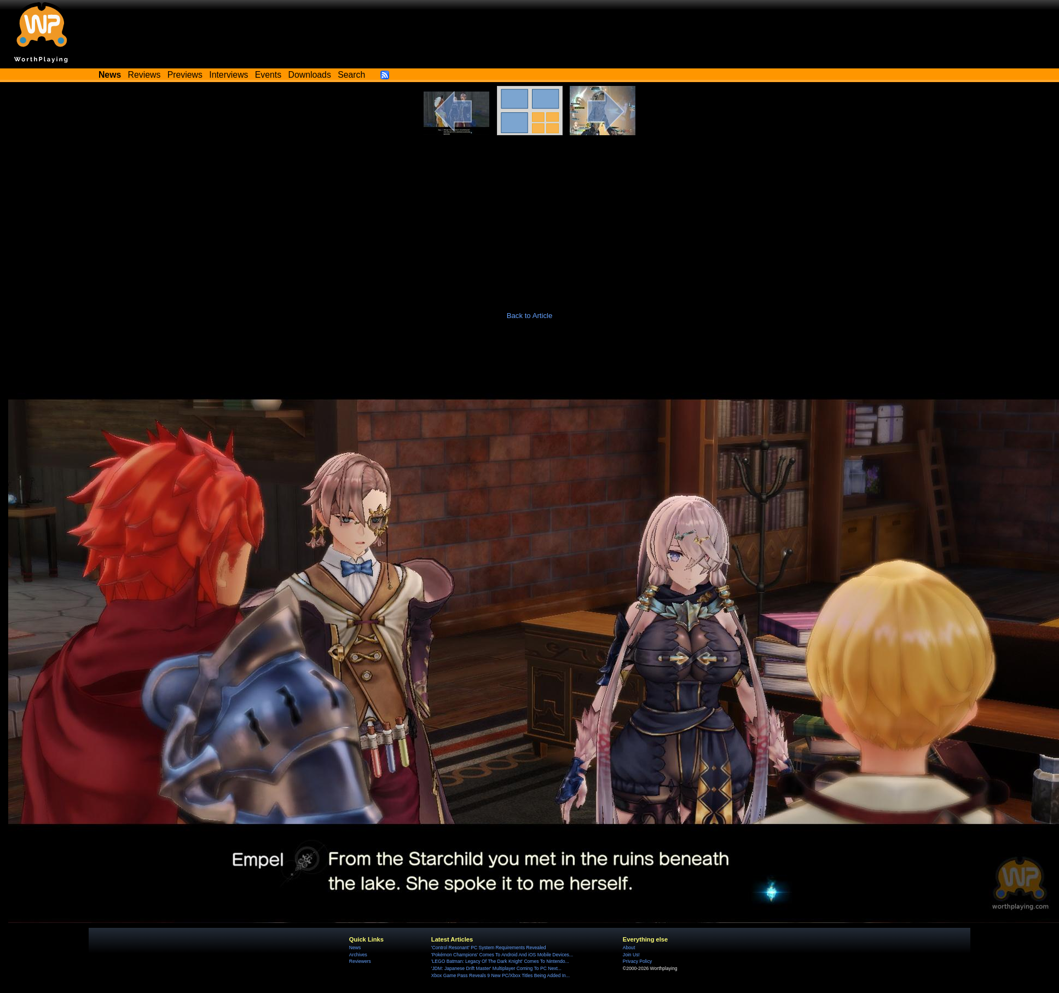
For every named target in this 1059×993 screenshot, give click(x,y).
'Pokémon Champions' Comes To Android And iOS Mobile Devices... (502, 954)
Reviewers (360, 961)
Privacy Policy (637, 961)
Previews (184, 74)
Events (268, 74)
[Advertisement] (529, 217)
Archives (358, 954)
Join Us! (631, 954)
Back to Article (530, 315)
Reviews (144, 74)
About (629, 947)
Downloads (309, 74)
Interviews (228, 74)
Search (351, 74)
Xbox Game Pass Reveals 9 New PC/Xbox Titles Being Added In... (500, 975)
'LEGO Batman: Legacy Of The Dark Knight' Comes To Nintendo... (500, 961)
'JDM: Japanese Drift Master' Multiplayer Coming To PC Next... (496, 968)
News (355, 947)
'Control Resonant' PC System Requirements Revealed (488, 947)
